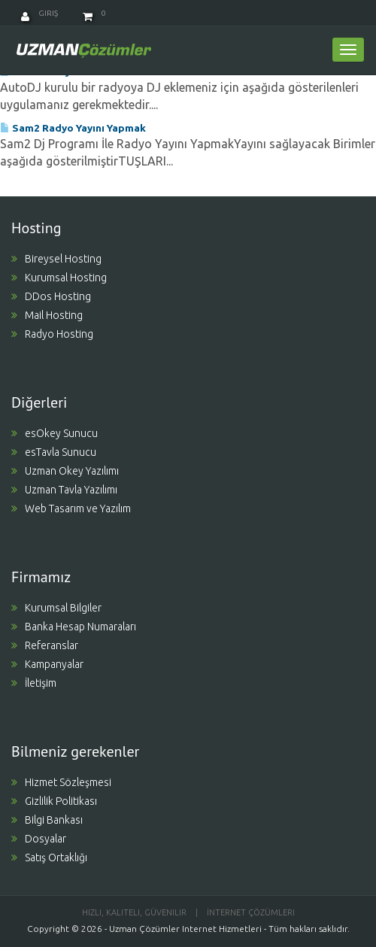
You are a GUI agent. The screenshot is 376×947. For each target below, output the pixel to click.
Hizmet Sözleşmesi (61, 782)
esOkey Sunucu (54, 433)
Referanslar (44, 645)
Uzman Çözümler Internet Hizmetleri (185, 928)
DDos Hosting (51, 296)
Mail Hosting (47, 315)
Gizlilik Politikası (54, 801)
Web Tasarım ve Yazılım (71, 508)
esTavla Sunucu (53, 452)
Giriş (39, 13)
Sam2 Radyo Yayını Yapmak (73, 128)
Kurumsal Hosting (59, 278)
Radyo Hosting (52, 334)
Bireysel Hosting (56, 259)
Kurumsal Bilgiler (56, 608)
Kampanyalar (47, 664)
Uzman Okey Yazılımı (65, 471)
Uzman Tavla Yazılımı (64, 490)
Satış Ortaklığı (49, 857)
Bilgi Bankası (47, 820)
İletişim (33, 683)
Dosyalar (38, 839)
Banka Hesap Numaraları (73, 627)
